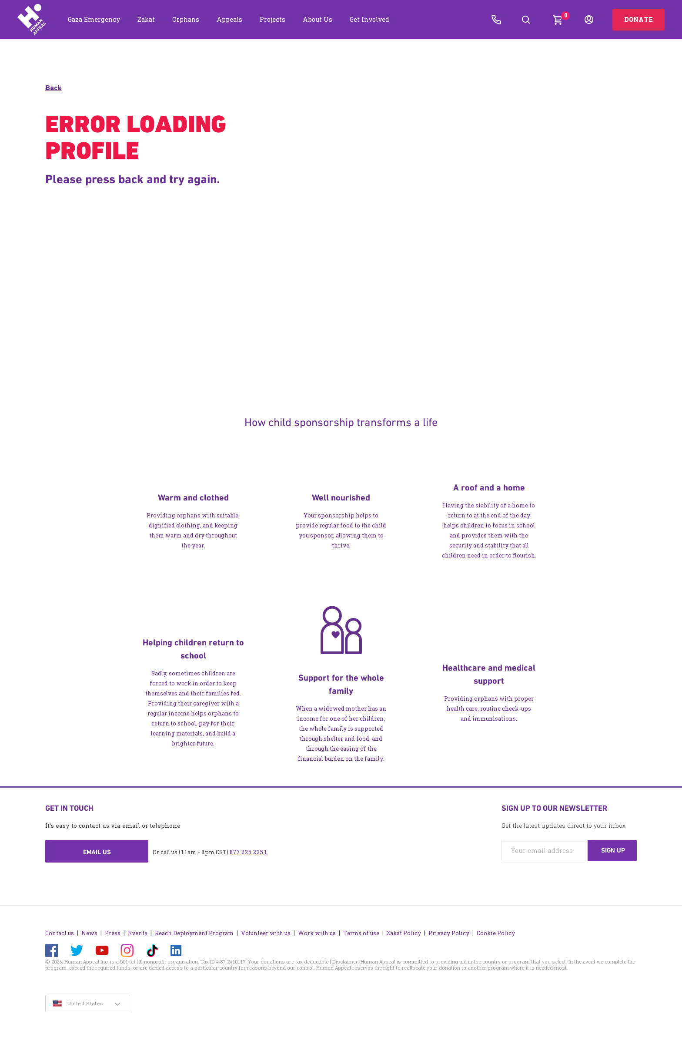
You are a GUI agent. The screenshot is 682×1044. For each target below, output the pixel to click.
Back (53, 88)
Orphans (185, 19)
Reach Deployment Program (194, 931)
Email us (97, 852)
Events (137, 931)
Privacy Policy (448, 931)
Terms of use (361, 931)
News (89, 931)
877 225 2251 (248, 852)
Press (112, 931)
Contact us (59, 931)
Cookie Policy (496, 931)
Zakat (146, 19)
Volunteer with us (266, 931)
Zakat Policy (404, 931)
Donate (638, 19)
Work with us (317, 931)
